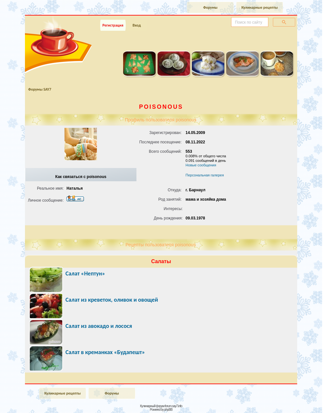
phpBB (168, 409)
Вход (137, 25)
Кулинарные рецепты (259, 7)
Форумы (210, 7)
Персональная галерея (205, 175)
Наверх (299, 401)
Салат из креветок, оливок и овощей (111, 299)
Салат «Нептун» (85, 273)
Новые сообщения (201, 165)
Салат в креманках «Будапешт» (105, 352)
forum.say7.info (173, 406)
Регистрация (112, 25)
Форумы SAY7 (39, 89)
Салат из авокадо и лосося (98, 325)
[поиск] (249, 22)
